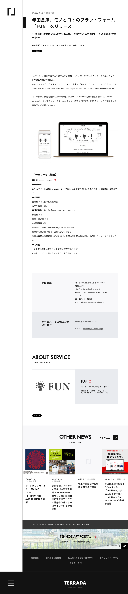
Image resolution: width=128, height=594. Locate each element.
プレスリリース (37, 13)
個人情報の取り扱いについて (80, 560)
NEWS (42, 526)
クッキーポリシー (77, 565)
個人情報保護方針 (53, 560)
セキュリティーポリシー (110, 560)
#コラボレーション (76, 45)
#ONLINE (36, 45)
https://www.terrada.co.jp (93, 304)
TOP (34, 526)
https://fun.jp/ (46, 180)
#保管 (63, 45)
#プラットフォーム (50, 45)
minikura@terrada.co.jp (93, 331)
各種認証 (35, 560)
